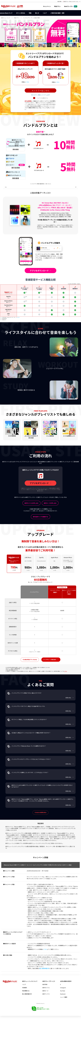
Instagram (63, 987)
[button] (40, 90)
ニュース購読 (64, 997)
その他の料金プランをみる (29, 659)
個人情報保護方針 (44, 968)
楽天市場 (59, 1)
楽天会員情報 (28, 101)
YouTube (62, 990)
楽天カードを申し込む (50, 502)
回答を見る (70, 697)
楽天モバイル (46, 987)
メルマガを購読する (40, 98)
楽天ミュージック (5, 18)
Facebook (63, 994)
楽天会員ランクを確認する (40, 516)
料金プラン (16, 18)
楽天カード (45, 990)
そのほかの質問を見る (40, 812)
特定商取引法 (26, 990)
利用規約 (24, 987)
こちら (27, 82)
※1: (6, 187)
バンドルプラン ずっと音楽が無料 (31, 18)
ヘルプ (24, 984)
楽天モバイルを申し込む (31, 502)
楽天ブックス (46, 994)
